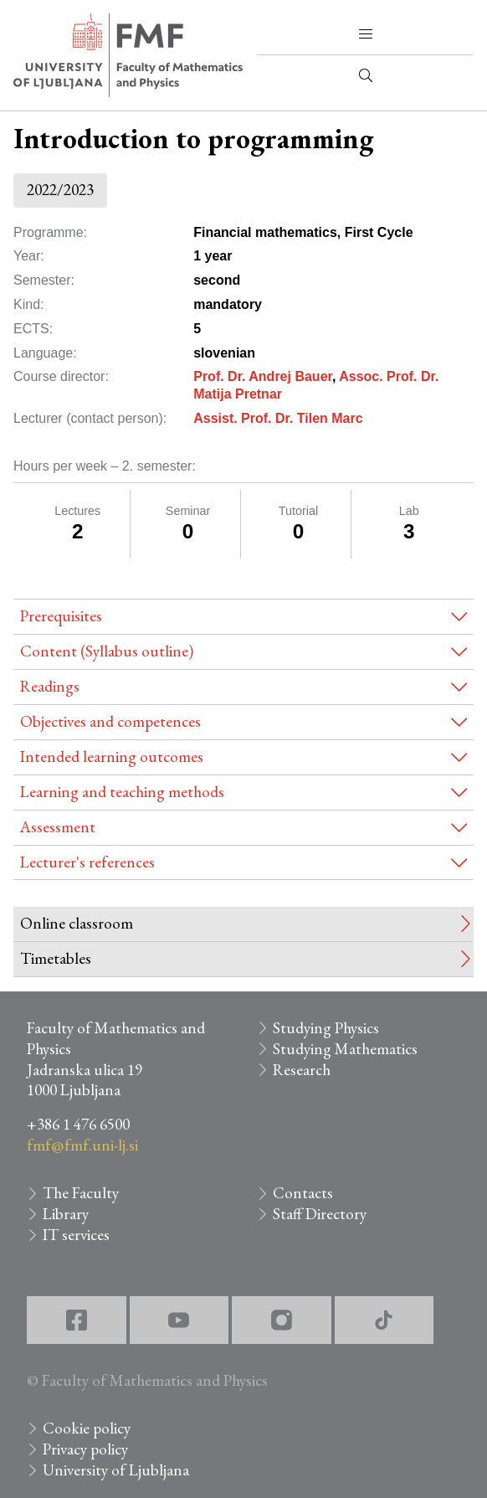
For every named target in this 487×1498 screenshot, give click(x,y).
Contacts (303, 1192)
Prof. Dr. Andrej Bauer (262, 376)
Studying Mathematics (345, 1048)
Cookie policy (87, 1428)
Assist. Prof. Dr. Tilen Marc (277, 418)
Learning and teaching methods (122, 791)
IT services (76, 1234)
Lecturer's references (87, 862)
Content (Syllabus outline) (106, 651)
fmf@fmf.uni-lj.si (82, 1145)
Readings (49, 686)
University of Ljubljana (116, 1469)
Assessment (57, 826)
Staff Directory (320, 1213)
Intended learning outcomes (111, 756)
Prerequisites (61, 615)
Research (302, 1069)
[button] (365, 34)
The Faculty (81, 1192)
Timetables (55, 958)
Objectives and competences (110, 721)
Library (66, 1213)
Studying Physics (326, 1027)
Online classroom (76, 923)
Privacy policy (85, 1449)
